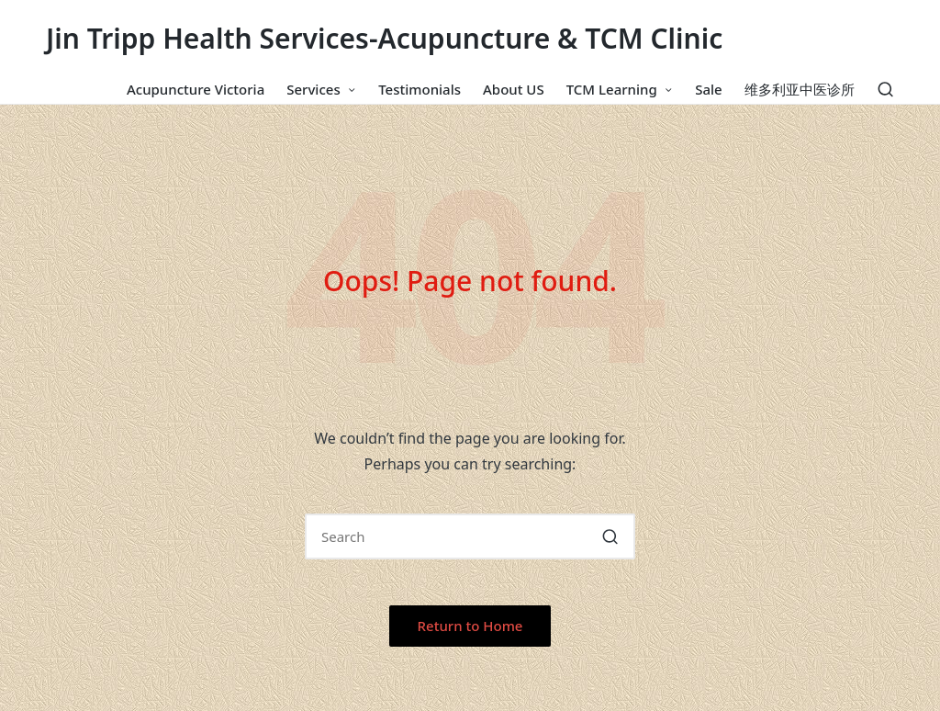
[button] (610, 536)
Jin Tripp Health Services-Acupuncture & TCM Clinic (384, 38)
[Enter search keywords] (470, 536)
